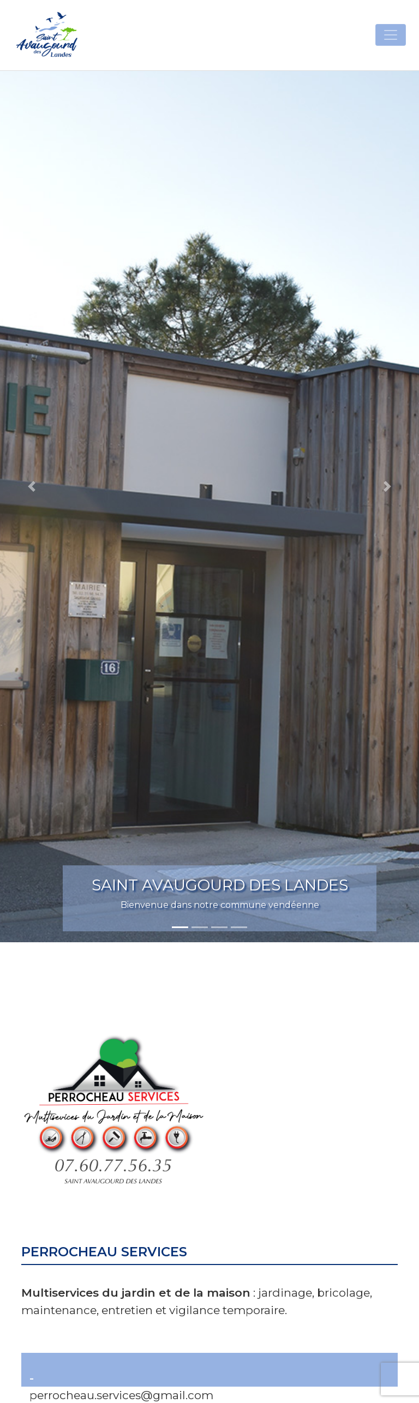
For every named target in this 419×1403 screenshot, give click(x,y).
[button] (31, 486)
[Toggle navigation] (390, 35)
